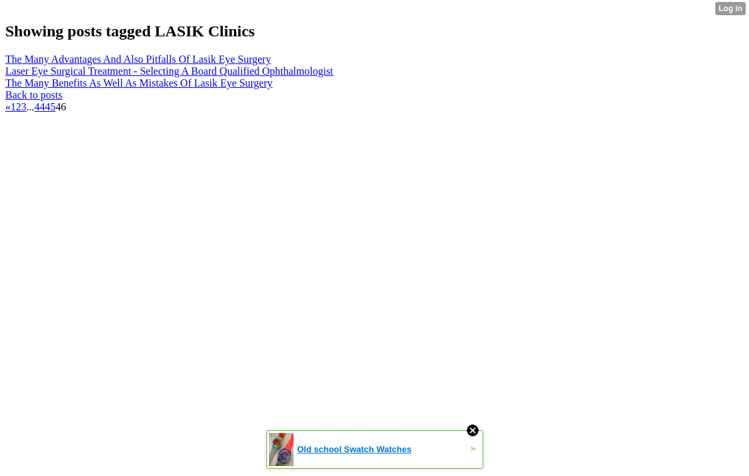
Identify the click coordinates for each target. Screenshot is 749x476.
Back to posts (33, 94)
